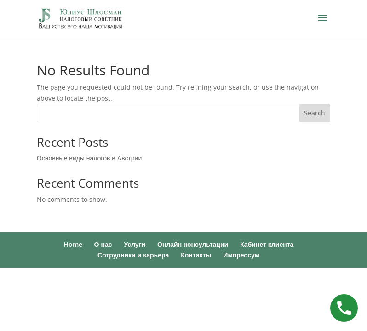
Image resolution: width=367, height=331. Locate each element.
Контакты (196, 255)
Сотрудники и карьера (133, 255)
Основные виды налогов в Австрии (89, 158)
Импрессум (241, 255)
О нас (103, 244)
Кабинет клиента (266, 244)
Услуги (135, 244)
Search (314, 112)
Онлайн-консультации (192, 244)
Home (72, 244)
